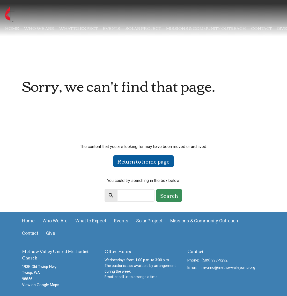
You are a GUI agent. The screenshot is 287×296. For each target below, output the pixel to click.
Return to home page (143, 161)
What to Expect (78, 28)
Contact (261, 28)
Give (282, 28)
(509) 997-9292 (214, 260)
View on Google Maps (40, 285)
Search (169, 195)
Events (111, 28)
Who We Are (39, 28)
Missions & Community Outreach (206, 28)
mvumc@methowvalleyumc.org (228, 267)
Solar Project (143, 28)
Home (12, 28)
